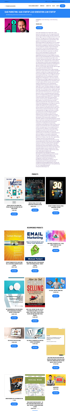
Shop (57, 5)
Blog (53, 5)
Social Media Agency (34, 5)
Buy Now (39, 27)
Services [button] (42, 5)
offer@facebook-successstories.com (58, 1)
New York (48, 1)
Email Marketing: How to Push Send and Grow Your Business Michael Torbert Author (35, 264)
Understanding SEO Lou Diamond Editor (14, 398)
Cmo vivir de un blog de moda (14, 340)
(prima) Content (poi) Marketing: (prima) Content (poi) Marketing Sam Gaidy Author (14, 207)
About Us (48, 5)
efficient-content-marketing (56, 290)
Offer (62, 5)
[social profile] (9, 1)
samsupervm (55, 387)
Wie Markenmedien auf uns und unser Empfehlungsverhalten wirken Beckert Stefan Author (14, 311)
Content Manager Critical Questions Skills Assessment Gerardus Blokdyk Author (14, 264)
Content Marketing (45, 19)
